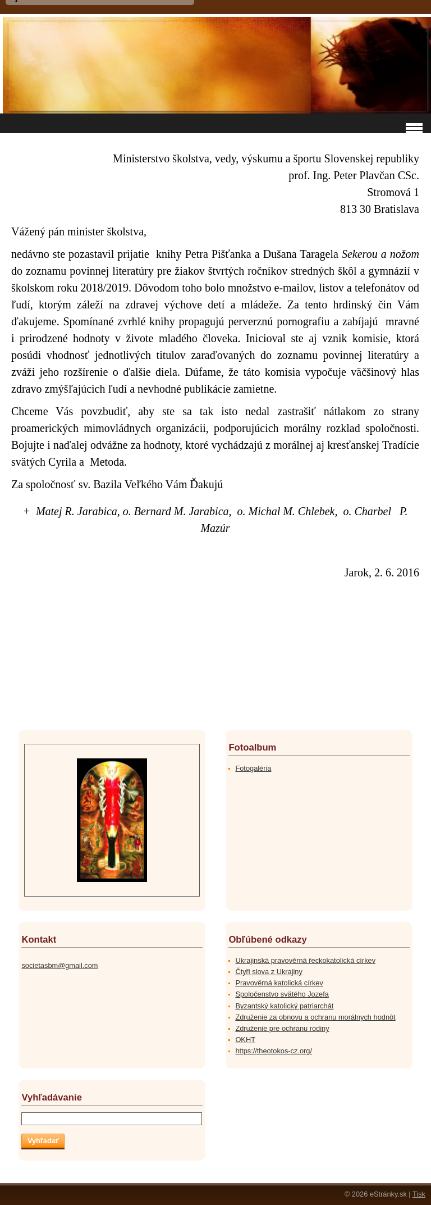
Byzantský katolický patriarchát (284, 1006)
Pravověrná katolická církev (279, 983)
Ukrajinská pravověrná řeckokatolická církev (305, 960)
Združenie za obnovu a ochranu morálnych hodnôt (315, 1017)
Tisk (418, 1194)
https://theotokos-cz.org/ (273, 1051)
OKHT (245, 1039)
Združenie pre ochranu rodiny (282, 1028)
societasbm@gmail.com (59, 965)
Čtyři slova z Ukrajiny (268, 971)
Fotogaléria (253, 768)
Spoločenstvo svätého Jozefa (281, 994)
